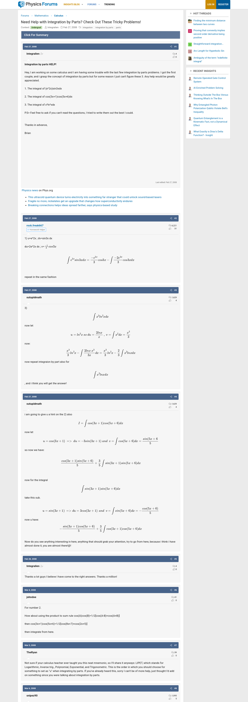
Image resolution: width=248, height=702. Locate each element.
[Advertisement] (100, 158)
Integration (98, 28)
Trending (120, 4)
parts (129, 28)
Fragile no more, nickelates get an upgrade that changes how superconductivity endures (91, 205)
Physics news (40, 191)
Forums (102, 4)
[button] (93, 4)
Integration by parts (115, 28)
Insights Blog (82, 4)
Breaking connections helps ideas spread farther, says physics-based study (83, 209)
